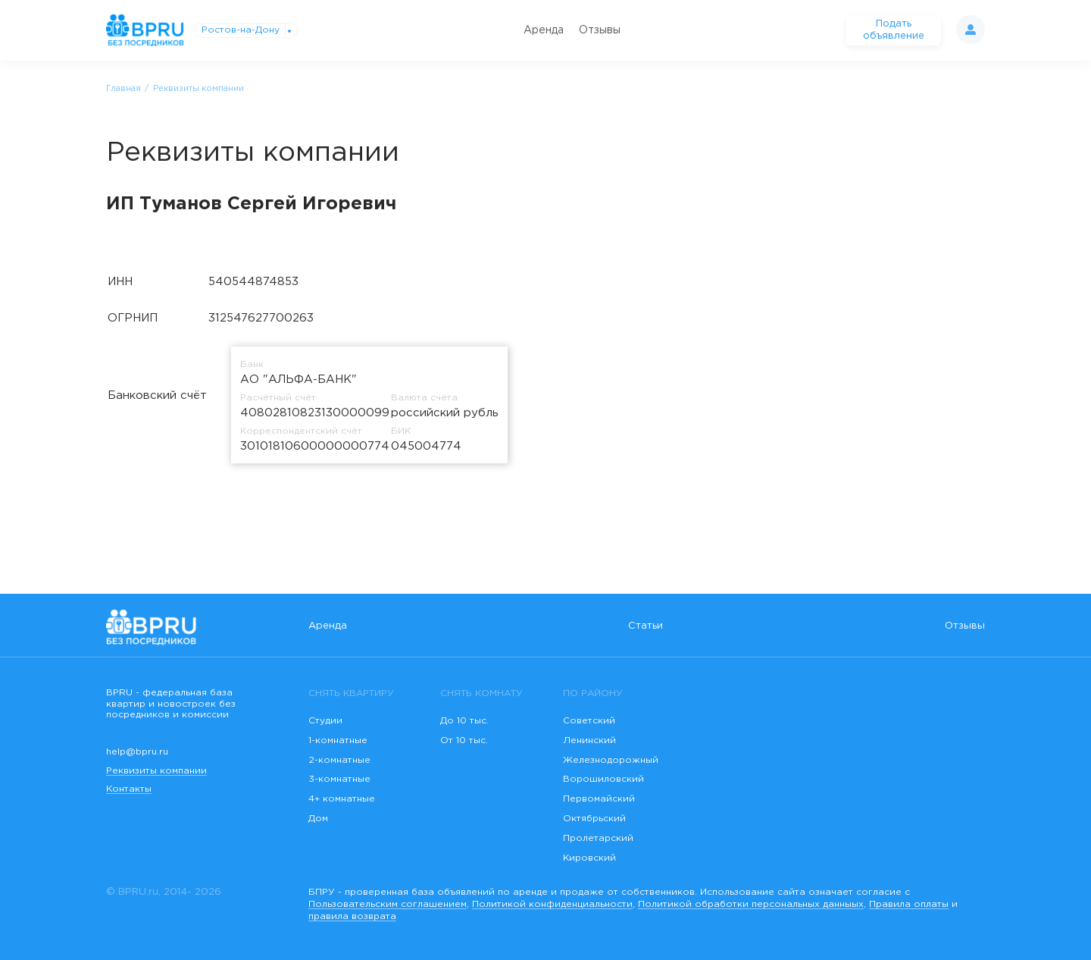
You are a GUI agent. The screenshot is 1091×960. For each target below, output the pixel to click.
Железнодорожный (610, 760)
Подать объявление (893, 30)
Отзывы (600, 30)
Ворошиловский (603, 779)
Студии (325, 721)
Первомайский (599, 799)
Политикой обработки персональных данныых (751, 904)
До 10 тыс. (464, 721)
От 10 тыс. (464, 740)
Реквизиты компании (156, 771)
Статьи (645, 626)
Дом (318, 818)
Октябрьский (594, 818)
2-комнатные (339, 760)
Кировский (589, 858)
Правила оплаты (909, 904)
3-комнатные (339, 779)
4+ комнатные (341, 799)
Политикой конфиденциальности (552, 904)
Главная (123, 89)
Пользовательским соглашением (387, 904)
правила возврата (352, 916)
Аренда (544, 30)
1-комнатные (337, 740)
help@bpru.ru (137, 752)
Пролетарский (598, 838)
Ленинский (589, 740)
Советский (589, 721)
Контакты (129, 789)
